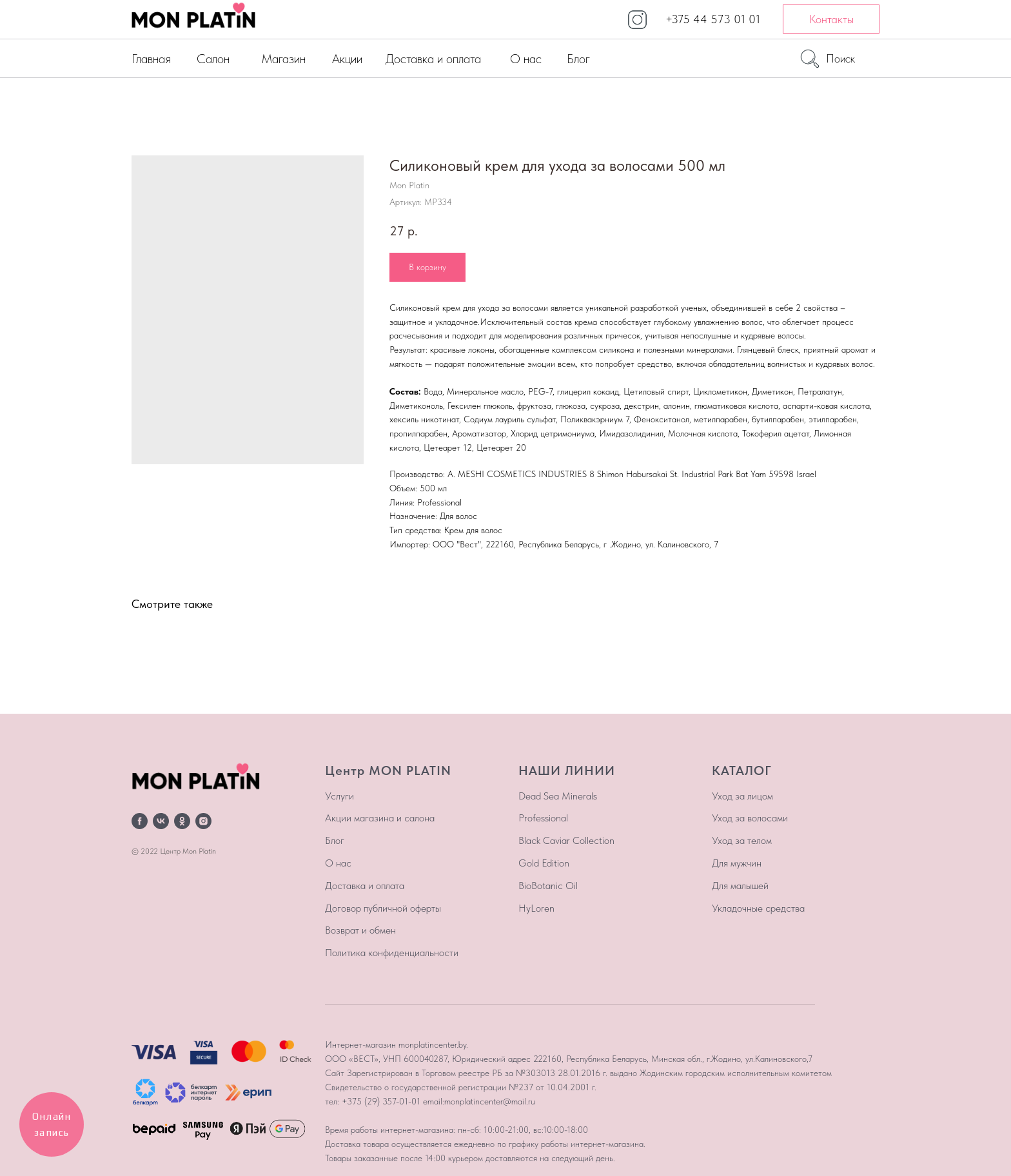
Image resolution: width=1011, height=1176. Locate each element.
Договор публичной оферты (383, 908)
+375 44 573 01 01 (712, 19)
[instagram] (203, 821)
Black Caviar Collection (566, 840)
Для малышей (740, 885)
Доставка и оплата (433, 58)
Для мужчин (736, 863)
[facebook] (140, 821)
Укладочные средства (758, 908)
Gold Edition (543, 863)
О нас (526, 58)
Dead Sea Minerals (557, 796)
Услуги (339, 796)
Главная (151, 58)
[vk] (161, 821)
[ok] (182, 821)
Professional (543, 818)
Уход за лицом (742, 796)
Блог (578, 58)
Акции (347, 58)
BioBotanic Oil (548, 885)
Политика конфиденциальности (391, 952)
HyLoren (536, 908)
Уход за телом (742, 840)
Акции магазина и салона (380, 818)
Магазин (283, 58)
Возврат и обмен (360, 930)
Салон (213, 58)
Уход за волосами (750, 818)
